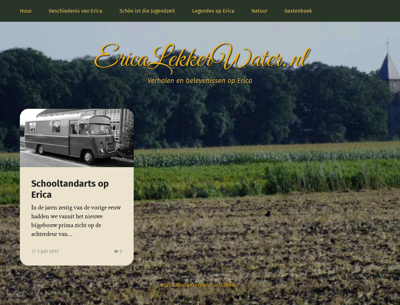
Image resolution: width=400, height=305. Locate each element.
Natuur (259, 11)
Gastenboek (298, 11)
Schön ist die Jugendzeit (147, 11)
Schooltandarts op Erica (70, 189)
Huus (26, 11)
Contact (230, 285)
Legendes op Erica (213, 11)
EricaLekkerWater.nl (200, 59)
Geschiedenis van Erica (75, 11)
